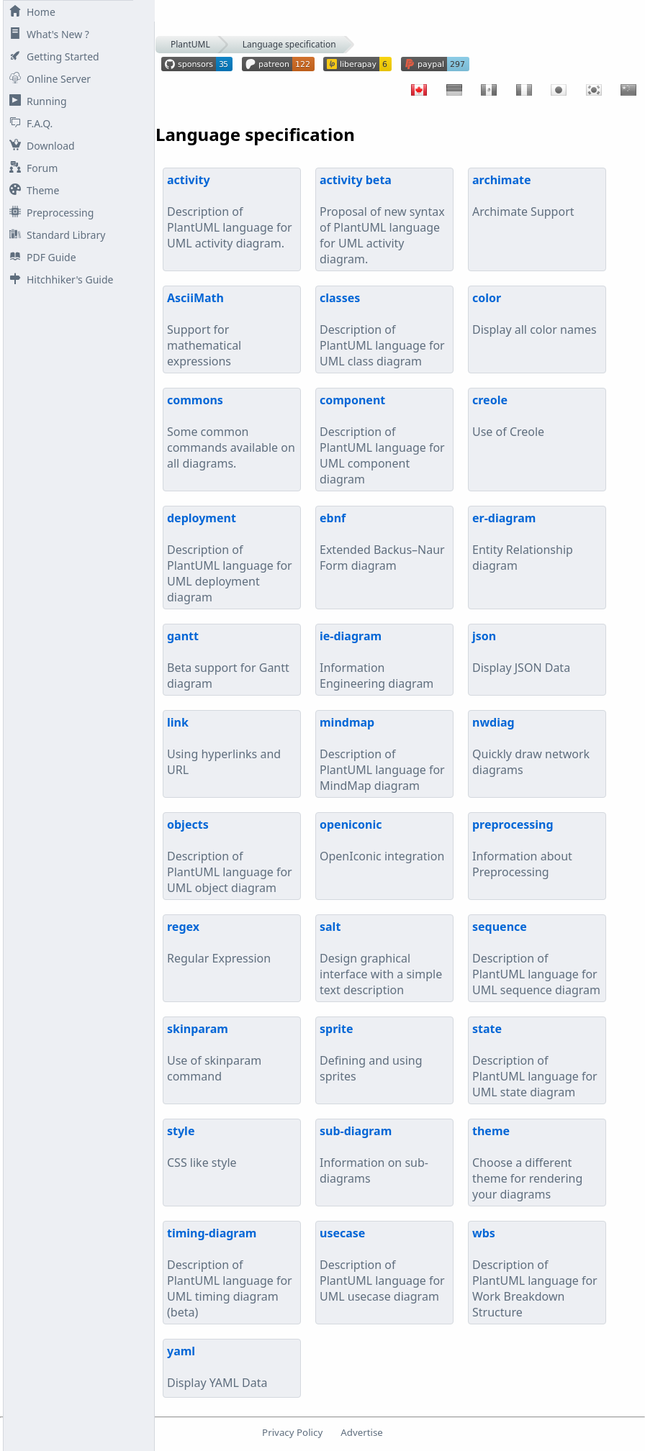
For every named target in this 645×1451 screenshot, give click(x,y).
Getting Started (51, 56)
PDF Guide (40, 257)
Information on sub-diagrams (374, 1154)
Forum (31, 168)
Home (29, 12)
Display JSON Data (521, 652)
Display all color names (534, 313)
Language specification (289, 44)
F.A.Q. (28, 123)
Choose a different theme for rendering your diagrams (527, 1162)
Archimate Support (523, 195)
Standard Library (54, 235)
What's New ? (46, 34)
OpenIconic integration (382, 840)
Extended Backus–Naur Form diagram (382, 541)
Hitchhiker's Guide (58, 279)
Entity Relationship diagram (522, 541)
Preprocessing (49, 212)
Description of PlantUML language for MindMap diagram (382, 753)
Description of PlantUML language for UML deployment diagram (229, 557)
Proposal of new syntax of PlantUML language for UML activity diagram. (382, 219)
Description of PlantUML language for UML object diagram (229, 856)
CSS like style (202, 1146)
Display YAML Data (217, 1367)
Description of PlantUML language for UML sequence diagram (536, 958)
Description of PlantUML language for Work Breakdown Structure (534, 1272)
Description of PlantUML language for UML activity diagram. (229, 211)
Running (35, 101)
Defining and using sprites (371, 1052)
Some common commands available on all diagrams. (231, 431)
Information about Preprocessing (522, 848)
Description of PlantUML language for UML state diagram (534, 1060)
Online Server (47, 79)
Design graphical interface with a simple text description (381, 958)
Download (39, 146)
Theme (31, 190)
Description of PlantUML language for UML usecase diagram (382, 1264)
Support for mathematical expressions (204, 329)
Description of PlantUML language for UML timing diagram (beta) (229, 1272)
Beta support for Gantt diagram (228, 659)
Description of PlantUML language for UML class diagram (382, 329)
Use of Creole (508, 416)
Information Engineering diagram (376, 659)
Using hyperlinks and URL (224, 746)
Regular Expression (219, 942)
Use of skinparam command (214, 1052)
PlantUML (190, 44)
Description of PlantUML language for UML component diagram (382, 439)
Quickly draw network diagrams (531, 746)
